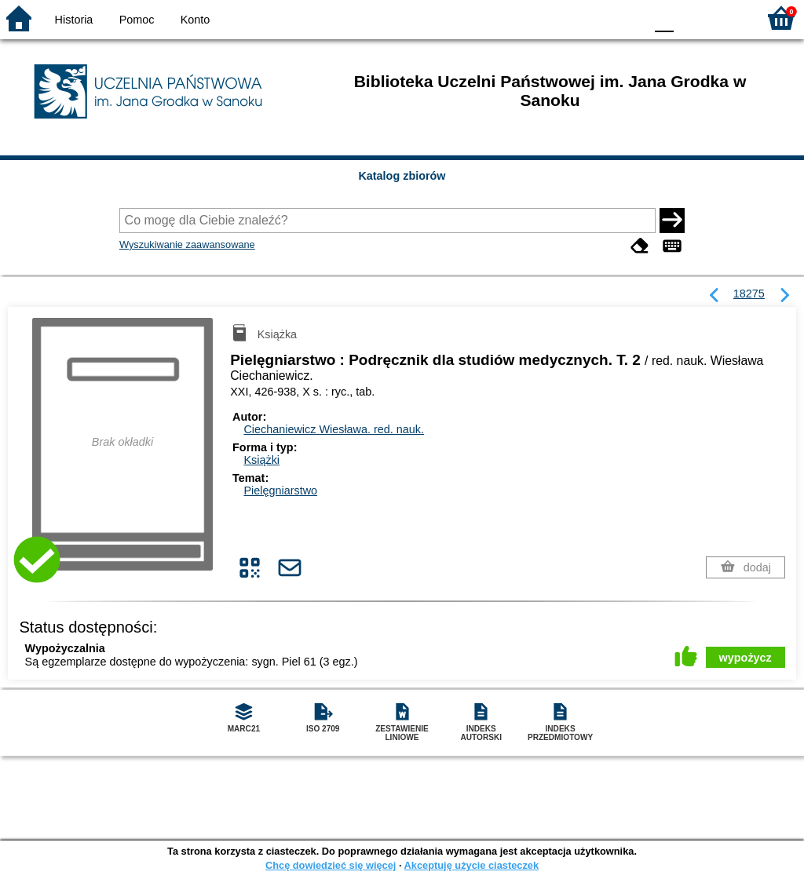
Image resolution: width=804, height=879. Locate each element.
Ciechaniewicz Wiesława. (333, 429)
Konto (195, 19)
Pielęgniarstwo (280, 490)
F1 (691, 17)
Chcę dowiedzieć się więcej (330, 865)
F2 (727, 17)
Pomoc (137, 19)
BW (564, 17)
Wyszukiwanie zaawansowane (187, 244)
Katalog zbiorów (401, 176)
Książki (261, 460)
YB (595, 17)
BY (627, 17)
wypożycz (745, 657)
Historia (74, 19)
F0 (663, 17)
